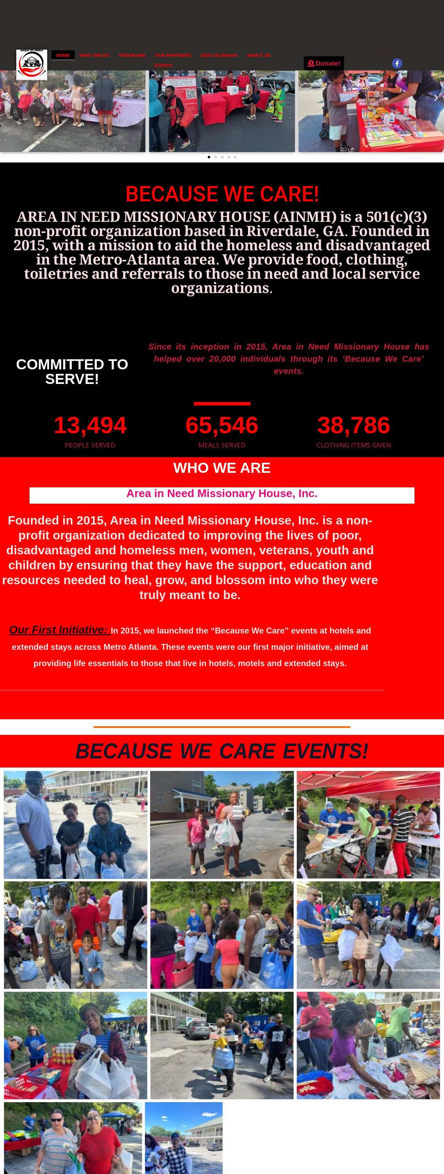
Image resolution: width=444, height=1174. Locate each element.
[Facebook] (397, 63)
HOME (63, 55)
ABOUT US (259, 55)
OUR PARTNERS (173, 55)
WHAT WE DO (94, 55)
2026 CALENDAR (218, 55)
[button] (7, 97)
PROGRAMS (132, 55)
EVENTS (163, 65)
